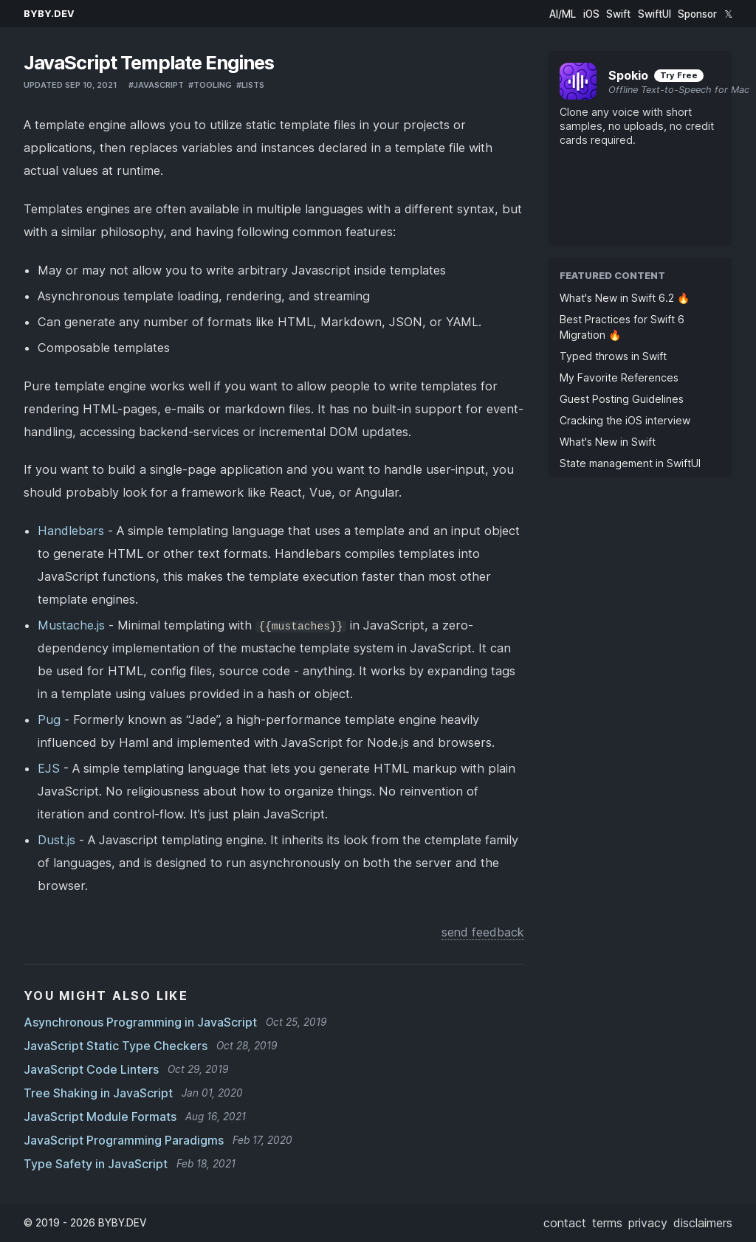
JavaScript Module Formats (100, 1116)
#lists (250, 85)
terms (607, 1222)
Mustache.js (71, 625)
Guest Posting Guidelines (622, 399)
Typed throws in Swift (613, 356)
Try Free (679, 75)
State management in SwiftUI (630, 463)
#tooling (210, 85)
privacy (647, 1222)
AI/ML (562, 14)
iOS (591, 14)
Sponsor (697, 14)
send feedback (482, 932)
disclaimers (702, 1222)
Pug (49, 719)
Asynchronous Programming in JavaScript (140, 1022)
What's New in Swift (608, 441)
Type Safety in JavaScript (96, 1163)
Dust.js (56, 839)
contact (564, 1222)
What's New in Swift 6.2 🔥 (625, 297)
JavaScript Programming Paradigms (124, 1140)
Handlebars (71, 530)
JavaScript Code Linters (91, 1069)
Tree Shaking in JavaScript (98, 1093)
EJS (49, 768)
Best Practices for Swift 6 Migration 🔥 (622, 327)
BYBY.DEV (49, 13)
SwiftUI (654, 14)
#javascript (156, 85)
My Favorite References (619, 377)
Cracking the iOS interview (625, 420)
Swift (618, 14)
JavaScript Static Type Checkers (115, 1045)
